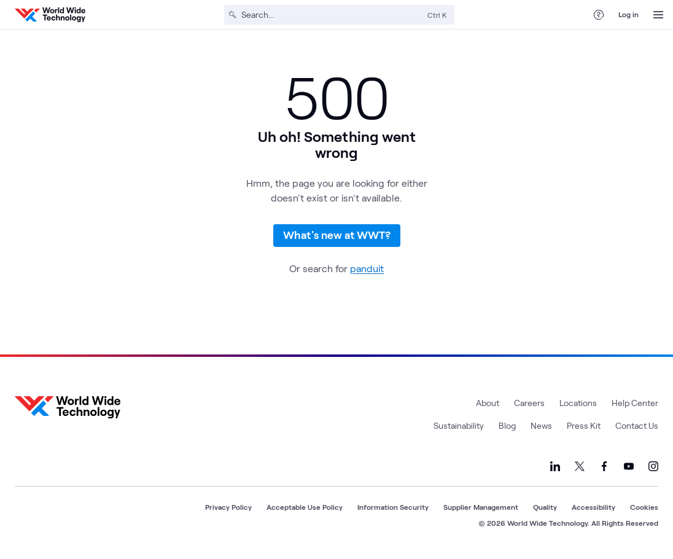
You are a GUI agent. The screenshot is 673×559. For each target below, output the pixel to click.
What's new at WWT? (337, 235)
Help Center (635, 404)
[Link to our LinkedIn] (555, 467)
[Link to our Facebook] (604, 467)
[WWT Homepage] (50, 14)
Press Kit (584, 426)
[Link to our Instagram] (653, 467)
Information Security (393, 508)
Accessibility (593, 508)
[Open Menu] (658, 15)
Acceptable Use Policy (304, 508)
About (487, 404)
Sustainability (459, 426)
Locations (578, 404)
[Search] (331, 14)
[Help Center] (599, 15)
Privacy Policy (228, 508)
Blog (507, 426)
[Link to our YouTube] (629, 467)
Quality (545, 508)
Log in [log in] (628, 14)
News (541, 426)
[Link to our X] (580, 467)
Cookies (644, 508)
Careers (529, 404)
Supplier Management (480, 508)
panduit (367, 269)
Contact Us (636, 426)
